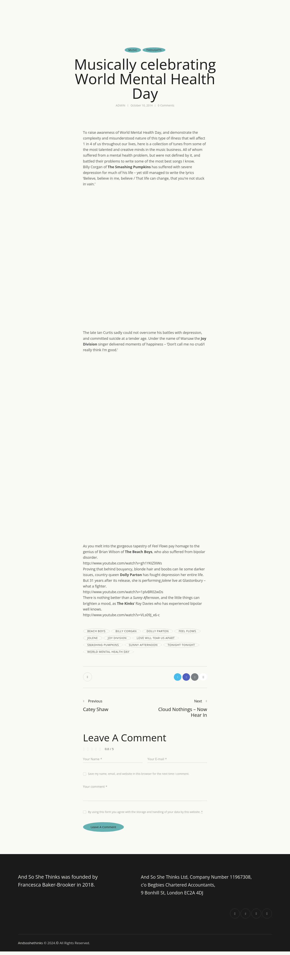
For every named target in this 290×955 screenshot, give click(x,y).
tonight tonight (181, 645)
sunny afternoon (143, 645)
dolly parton (158, 631)
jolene (92, 638)
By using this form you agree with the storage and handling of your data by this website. (145, 813)
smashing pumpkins (103, 645)
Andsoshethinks (31, 946)
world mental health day (108, 652)
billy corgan (126, 631)
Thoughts (154, 50)
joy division (117, 638)
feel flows (187, 631)
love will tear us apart (156, 638)
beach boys (96, 631)
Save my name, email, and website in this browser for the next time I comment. (138, 775)
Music (132, 50)
